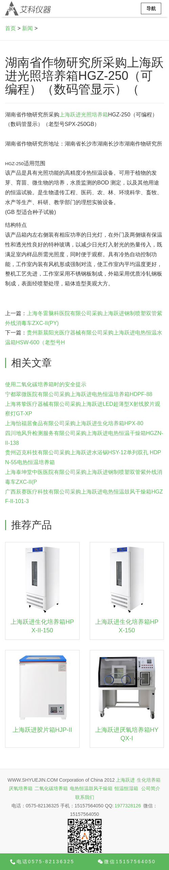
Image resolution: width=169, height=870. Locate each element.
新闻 (27, 28)
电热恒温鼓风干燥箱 (91, 788)
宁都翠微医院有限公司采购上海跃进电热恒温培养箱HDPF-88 (78, 394)
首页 (10, 28)
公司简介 (150, 788)
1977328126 (127, 805)
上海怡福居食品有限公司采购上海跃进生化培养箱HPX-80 (74, 423)
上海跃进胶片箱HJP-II (42, 729)
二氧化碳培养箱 (51, 788)
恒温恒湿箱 (126, 788)
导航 (151, 8)
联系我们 (84, 797)
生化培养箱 (149, 780)
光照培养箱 (94, 114)
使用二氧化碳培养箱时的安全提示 (45, 384)
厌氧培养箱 (21, 788)
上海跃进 (70, 114)
